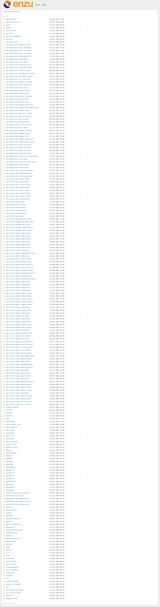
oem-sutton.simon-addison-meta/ (19, 359)
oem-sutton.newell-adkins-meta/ (19, 259)
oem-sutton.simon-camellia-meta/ (19, 396)
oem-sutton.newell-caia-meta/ (18, 319)
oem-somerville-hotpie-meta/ (17, 99)
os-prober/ (10, 559)
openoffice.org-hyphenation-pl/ (19, 501)
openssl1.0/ (10, 527)
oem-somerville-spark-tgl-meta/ (19, 148)
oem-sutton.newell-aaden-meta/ (18, 233)
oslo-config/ (11, 561)
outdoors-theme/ (12, 581)
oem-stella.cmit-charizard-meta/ (19, 176)
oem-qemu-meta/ (12, 42)
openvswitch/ (11, 541)
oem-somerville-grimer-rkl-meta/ (19, 96)
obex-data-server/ (13, 22)
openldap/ (10, 490)
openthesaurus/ (12, 533)
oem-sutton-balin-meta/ (15, 202)
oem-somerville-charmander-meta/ (19, 76)
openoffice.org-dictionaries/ (18, 493)
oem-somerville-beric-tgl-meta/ (19, 53)
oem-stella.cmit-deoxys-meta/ (18, 179)
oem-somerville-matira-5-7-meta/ (19, 113)
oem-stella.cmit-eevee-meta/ (17, 182)
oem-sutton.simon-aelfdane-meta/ (19, 364)
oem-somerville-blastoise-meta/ (19, 56)
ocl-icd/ (9, 33)
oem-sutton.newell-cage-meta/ (18, 307)
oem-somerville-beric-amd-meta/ (19, 48)
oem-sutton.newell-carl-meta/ (18, 339)
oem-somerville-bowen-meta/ (17, 59)
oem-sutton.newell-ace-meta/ (17, 250)
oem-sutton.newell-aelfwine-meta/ (19, 270)
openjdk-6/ (10, 473)
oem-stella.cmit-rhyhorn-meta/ (18, 196)
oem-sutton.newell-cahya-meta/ (18, 313)
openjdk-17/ (10, 470)
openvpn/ (9, 536)
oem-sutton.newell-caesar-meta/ (19, 299)
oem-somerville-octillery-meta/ (19, 125)
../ (7, 16)
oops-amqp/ (10, 422)
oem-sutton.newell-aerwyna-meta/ (19, 276)
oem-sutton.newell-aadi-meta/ (18, 236)
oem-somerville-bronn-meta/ (17, 62)
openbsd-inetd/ (12, 447)
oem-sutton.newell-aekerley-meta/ (19, 267)
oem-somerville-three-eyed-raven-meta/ (22, 156)
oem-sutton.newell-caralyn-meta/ (19, 333)
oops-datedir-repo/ (13, 424)
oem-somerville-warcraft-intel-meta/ (21, 162)
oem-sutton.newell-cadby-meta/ (18, 285)
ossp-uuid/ (10, 573)
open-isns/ (10, 439)
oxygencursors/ (12, 598)
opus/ (8, 547)
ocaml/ (8, 28)
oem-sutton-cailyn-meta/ (16, 213)
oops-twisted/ (11, 427)
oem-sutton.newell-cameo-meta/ (18, 322)
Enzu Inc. (5, 603)
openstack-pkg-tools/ (14, 530)
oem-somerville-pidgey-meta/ (17, 136)
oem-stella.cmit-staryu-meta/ (18, 199)
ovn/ (7, 587)
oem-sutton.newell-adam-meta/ (18, 256)
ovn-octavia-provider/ (15, 590)
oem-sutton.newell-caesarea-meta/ (19, 302)
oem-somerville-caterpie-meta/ (18, 71)
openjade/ (10, 464)
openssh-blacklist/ (13, 519)
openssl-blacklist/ (13, 524)
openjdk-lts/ (11, 481)
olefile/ (9, 410)
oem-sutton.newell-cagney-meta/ (19, 310)
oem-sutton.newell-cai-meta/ (17, 316)
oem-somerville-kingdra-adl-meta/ (19, 105)
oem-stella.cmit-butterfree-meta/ (19, 170)
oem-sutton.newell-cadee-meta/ (18, 290)
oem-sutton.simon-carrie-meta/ (18, 404)
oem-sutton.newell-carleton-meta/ (19, 342)
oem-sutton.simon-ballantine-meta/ (20, 382)
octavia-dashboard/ (13, 36)
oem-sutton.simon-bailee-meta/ (18, 376)
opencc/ (9, 450)
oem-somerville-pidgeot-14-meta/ (19, 130)
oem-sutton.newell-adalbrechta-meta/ (21, 253)
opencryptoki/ (11, 453)
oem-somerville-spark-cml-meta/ (19, 145)
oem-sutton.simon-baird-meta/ (18, 379)
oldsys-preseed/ (12, 407)
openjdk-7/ (10, 476)
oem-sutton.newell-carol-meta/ (18, 350)
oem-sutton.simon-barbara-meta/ (19, 387)
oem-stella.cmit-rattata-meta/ (18, 193)
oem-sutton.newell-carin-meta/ (18, 336)
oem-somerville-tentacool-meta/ (19, 153)
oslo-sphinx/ (11, 564)
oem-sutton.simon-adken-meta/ (18, 362)
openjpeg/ (10, 484)
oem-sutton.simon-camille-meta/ (19, 399)
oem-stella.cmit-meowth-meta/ (18, 188)
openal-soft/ (11, 444)
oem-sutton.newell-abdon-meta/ (18, 242)
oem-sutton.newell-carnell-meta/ (19, 347)
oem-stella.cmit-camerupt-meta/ (19, 173)
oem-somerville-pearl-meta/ (17, 128)
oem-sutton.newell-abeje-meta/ (18, 247)
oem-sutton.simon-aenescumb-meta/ (19, 367)
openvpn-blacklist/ (13, 539)
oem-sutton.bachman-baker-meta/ (19, 219)
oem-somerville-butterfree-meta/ (19, 68)
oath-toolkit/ (11, 19)
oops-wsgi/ (10, 430)
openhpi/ (9, 459)
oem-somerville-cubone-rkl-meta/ (19, 82)
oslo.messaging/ (12, 567)
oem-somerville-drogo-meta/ (17, 88)
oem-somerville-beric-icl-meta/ (19, 51)
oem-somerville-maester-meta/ (18, 110)
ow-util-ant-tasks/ (13, 593)
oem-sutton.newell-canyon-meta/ (19, 327)
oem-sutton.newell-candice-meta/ (19, 325)
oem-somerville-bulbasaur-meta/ (19, 65)
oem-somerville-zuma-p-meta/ (17, 168)
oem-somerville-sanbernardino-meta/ (20, 142)
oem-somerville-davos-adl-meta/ (19, 85)
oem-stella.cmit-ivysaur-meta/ (18, 185)
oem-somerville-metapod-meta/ (18, 122)
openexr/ (9, 456)
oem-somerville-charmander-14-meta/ (20, 73)
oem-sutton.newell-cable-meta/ (18, 282)
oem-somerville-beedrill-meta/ (18, 45)
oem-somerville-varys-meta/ (17, 159)
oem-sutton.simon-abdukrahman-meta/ (20, 356)
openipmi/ (10, 461)
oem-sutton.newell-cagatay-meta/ (19, 305)
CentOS (37, 5)
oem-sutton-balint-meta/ (16, 205)
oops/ (8, 419)
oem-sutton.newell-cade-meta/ (18, 287)
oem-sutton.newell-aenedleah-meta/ (20, 273)
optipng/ (9, 544)
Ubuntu (44, 5)
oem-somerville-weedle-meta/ (17, 165)
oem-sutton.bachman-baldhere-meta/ (20, 222)
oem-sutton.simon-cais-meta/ (17, 393)
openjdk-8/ (10, 479)
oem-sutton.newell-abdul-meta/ (18, 245)
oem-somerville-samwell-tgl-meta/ (19, 139)
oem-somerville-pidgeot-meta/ (18, 133)
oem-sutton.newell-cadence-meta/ (19, 293)
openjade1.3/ (11, 467)
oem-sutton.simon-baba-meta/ (17, 370)
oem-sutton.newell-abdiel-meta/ (19, 239)
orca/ (8, 556)
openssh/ (9, 516)
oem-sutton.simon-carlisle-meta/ (19, 402)
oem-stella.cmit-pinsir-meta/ (18, 190)
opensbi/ (9, 507)
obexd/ (8, 25)
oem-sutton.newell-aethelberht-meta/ (21, 279)
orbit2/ (9, 550)
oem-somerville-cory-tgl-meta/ (18, 79)
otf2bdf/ (9, 576)
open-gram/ (10, 433)
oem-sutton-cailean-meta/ (16, 210)
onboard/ (9, 413)
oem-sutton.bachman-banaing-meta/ (19, 227)
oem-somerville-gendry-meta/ (17, 93)
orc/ (7, 553)
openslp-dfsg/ (11, 510)
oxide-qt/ (10, 596)
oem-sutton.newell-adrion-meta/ (19, 265)
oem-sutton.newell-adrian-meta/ (19, 262)
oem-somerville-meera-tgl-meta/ (19, 116)
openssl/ (9, 521)
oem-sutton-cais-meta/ (15, 216)
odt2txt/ (9, 39)
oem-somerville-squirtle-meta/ (18, 150)
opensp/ (9, 513)
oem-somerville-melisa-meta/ (17, 119)
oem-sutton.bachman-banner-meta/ (19, 230)
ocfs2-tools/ (11, 31)
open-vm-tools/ (12, 442)
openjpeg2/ (10, 487)
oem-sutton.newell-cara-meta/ (18, 330)
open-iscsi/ (10, 436)
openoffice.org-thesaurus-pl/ (18, 504)
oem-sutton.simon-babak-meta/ (18, 373)
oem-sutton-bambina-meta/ (16, 208)
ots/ (7, 578)
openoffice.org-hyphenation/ (17, 499)
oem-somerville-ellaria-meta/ (18, 91)
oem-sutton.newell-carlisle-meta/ (19, 344)
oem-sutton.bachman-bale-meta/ (18, 225)
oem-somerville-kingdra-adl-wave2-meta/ (22, 108)
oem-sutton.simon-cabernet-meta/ (19, 390)
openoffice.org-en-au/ (15, 496)
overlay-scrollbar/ (13, 584)
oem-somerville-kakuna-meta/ (17, 102)
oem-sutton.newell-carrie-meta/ (19, 353)
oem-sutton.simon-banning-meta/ (19, 384)
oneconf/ (9, 416)
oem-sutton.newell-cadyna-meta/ (19, 296)
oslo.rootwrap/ (12, 570)
